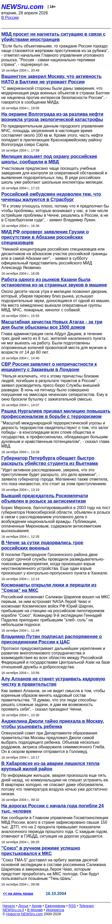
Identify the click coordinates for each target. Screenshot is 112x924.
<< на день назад (18, 893)
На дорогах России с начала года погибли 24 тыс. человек (52, 808)
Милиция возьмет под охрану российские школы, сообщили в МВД (49, 159)
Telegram (86, 906)
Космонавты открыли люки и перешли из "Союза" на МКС (48, 587)
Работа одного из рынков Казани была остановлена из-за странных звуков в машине (54, 282)
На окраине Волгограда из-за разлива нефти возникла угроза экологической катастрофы (52, 117)
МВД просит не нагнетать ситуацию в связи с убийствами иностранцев (53, 37)
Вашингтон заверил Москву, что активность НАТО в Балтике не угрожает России (51, 79)
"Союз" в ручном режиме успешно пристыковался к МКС (40, 851)
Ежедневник (55, 906)
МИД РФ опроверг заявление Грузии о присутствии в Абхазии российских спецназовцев (45, 237)
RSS (72, 906)
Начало (9, 906)
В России (10, 17)
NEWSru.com (22, 7)
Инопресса (55, 910)
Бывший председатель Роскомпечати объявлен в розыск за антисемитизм (44, 498)
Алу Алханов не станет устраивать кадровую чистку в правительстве (53, 681)
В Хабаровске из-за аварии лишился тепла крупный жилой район (50, 766)
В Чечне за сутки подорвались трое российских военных (42, 545)
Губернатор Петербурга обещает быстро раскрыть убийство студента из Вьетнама (49, 460)
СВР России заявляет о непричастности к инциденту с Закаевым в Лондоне (49, 367)
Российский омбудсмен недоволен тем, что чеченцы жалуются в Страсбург (51, 197)
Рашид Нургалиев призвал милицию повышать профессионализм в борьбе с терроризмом (55, 414)
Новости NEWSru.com (24, 914)
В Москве (35, 910)
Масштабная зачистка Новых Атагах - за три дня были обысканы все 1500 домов (51, 324)
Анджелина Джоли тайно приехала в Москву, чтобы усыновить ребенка (52, 724)
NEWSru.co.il (13, 910)
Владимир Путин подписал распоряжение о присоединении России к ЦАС (51, 639)
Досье (23, 906)
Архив (37, 906)
